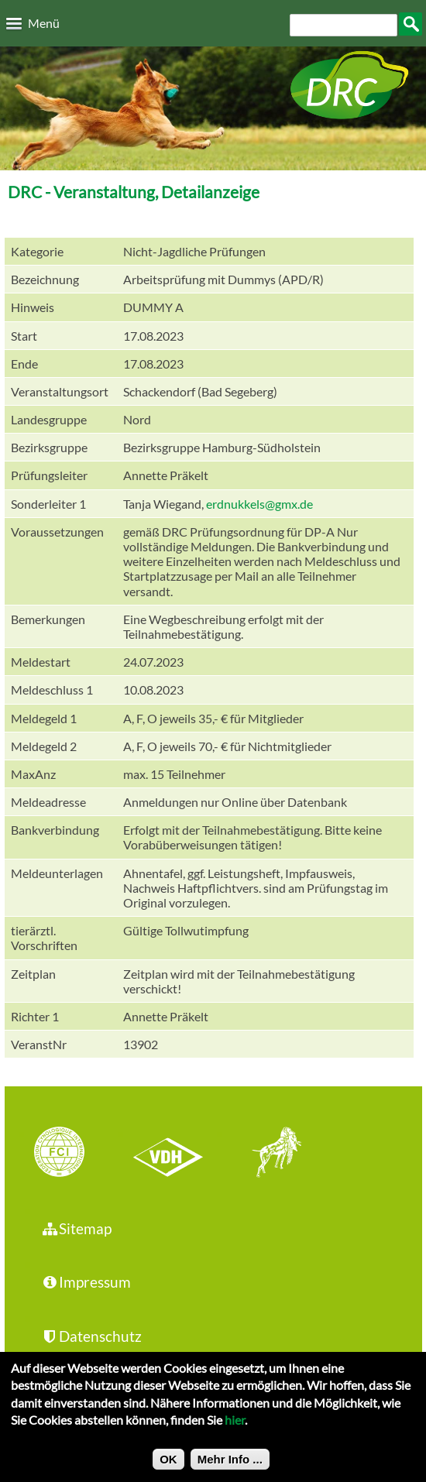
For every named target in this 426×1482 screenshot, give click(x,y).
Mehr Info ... (230, 1466)
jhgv (271, 1154)
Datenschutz (91, 1336)
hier (235, 1427)
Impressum (86, 1282)
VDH (172, 1154)
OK (168, 1466)
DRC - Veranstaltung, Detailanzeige (133, 191)
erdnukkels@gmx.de (259, 503)
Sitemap (76, 1228)
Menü (44, 22)
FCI (73, 1154)
